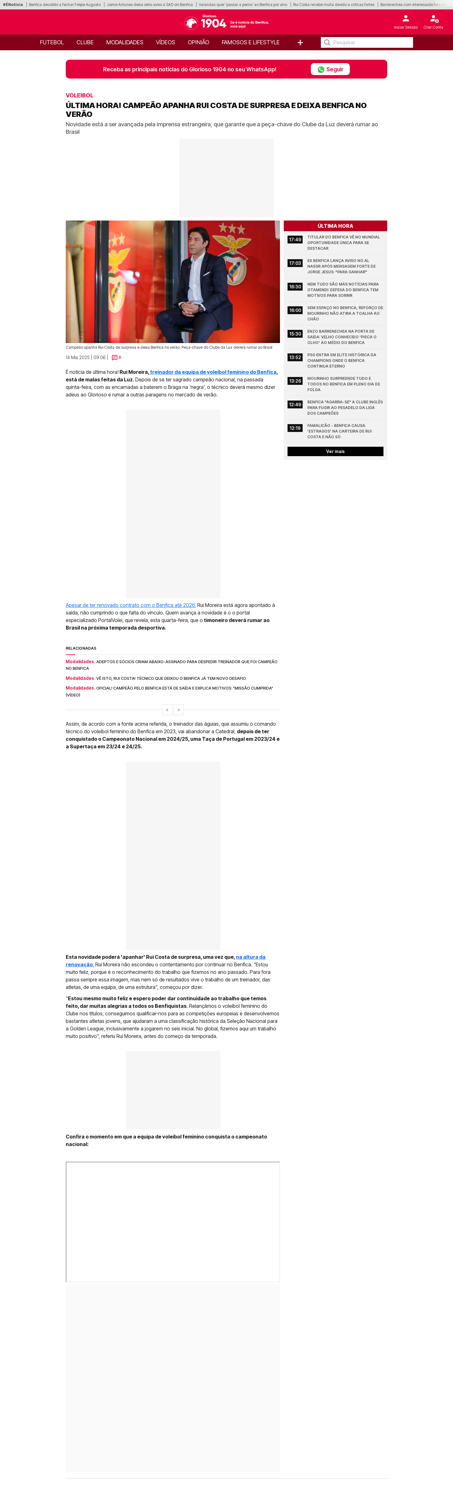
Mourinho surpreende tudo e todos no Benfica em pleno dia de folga (344, 384)
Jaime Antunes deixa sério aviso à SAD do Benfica (150, 4)
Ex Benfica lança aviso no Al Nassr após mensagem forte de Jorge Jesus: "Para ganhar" (342, 266)
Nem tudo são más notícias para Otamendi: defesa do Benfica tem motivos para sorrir (343, 290)
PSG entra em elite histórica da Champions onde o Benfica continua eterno (342, 360)
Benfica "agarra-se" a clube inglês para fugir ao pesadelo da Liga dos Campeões (345, 408)
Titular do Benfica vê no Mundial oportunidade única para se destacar (344, 243)
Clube (85, 42)
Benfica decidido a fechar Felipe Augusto (65, 4)
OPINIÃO (198, 42)
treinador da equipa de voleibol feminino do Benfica (213, 372)
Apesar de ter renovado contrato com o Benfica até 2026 (130, 605)
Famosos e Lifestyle (251, 42)
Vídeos (165, 42)
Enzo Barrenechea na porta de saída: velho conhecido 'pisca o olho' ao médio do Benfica (342, 337)
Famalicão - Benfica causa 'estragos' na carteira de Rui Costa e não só (339, 431)
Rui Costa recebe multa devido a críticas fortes (333, 4)
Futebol (52, 42)
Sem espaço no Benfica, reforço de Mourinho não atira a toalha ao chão (345, 313)
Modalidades (124, 42)
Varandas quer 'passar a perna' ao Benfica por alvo (243, 4)
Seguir (330, 69)
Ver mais (335, 451)
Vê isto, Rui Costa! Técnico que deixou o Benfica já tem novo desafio (171, 678)
